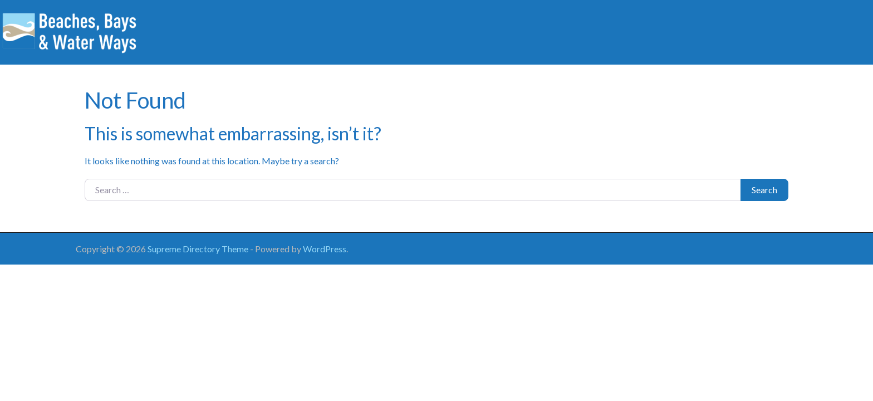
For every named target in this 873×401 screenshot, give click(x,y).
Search (764, 189)
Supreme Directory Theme (199, 248)
